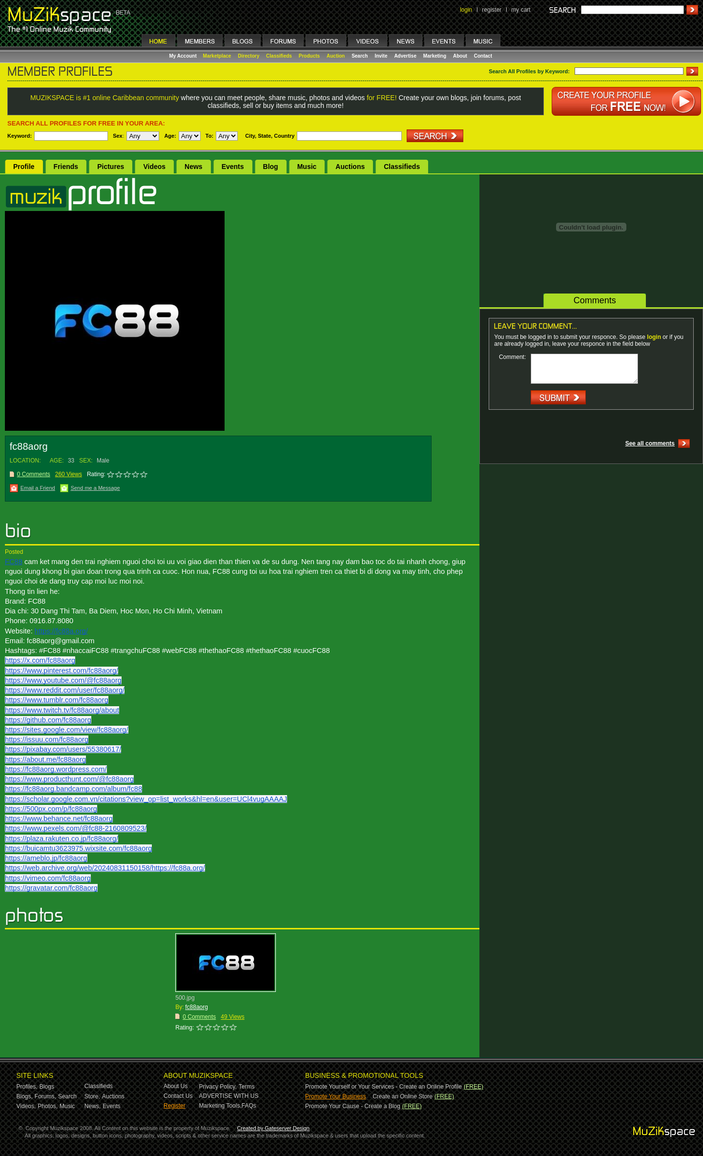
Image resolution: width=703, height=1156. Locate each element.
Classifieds (279, 56)
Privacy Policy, (218, 1086)
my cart (520, 9)
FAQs (249, 1105)
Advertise (405, 56)
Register (175, 1105)
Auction (336, 56)
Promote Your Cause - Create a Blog (352, 1106)
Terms (247, 1086)
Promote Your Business (335, 1096)
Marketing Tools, (220, 1105)
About (460, 56)
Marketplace (217, 56)
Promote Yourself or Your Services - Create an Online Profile (383, 1086)
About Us (175, 1086)
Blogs (47, 1086)
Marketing (434, 56)
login (466, 9)
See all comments (650, 443)
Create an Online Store (402, 1096)
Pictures (110, 166)
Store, (92, 1096)
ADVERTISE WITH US (229, 1096)
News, (92, 1106)
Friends (66, 166)
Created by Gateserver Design (273, 1128)
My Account (183, 56)
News (194, 166)
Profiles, (27, 1086)
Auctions (350, 166)
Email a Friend (38, 488)
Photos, (48, 1106)
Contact (483, 56)
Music (307, 166)
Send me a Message (95, 488)
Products (309, 56)
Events (233, 166)
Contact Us (178, 1096)
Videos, (26, 1106)
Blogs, (25, 1096)
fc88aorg (196, 1007)
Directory (248, 56)
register (491, 9)
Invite (380, 56)
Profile (24, 166)
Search (360, 56)
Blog (270, 166)
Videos (154, 166)
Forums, (45, 1096)
